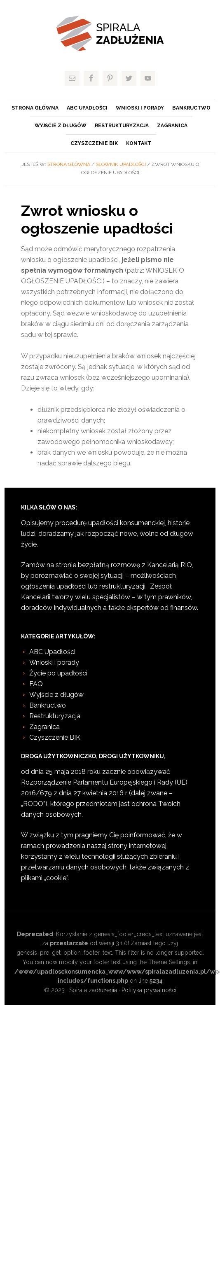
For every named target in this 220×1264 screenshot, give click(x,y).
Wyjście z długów (56, 695)
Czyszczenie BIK (54, 737)
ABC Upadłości (52, 652)
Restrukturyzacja (54, 716)
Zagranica (44, 727)
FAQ (36, 684)
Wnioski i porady (54, 662)
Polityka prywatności (149, 990)
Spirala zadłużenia (110, 33)
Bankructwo (47, 705)
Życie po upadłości (58, 673)
